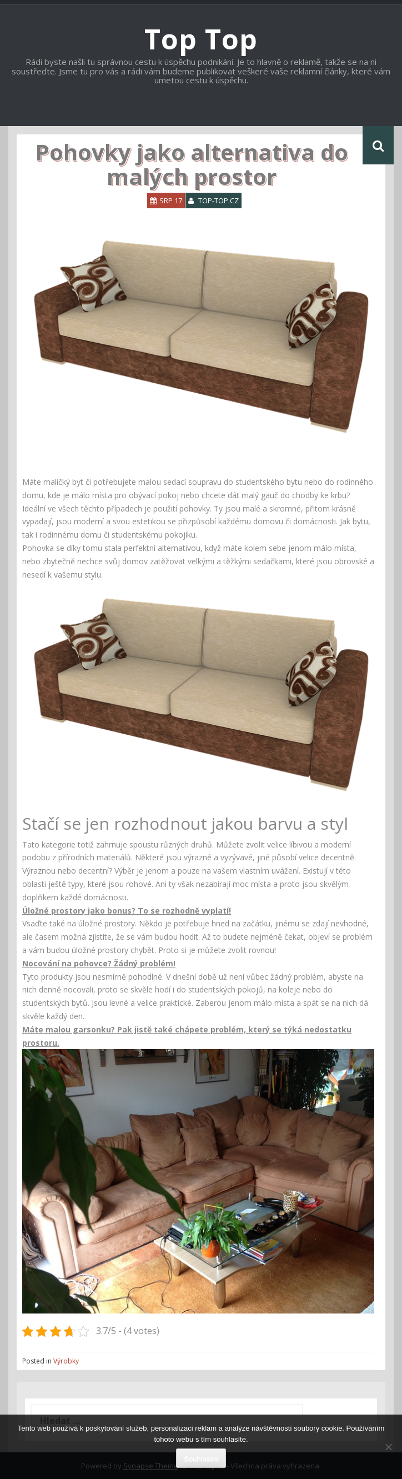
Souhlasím (201, 1459)
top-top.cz (218, 200)
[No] (388, 1446)
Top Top (201, 39)
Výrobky (66, 1361)
